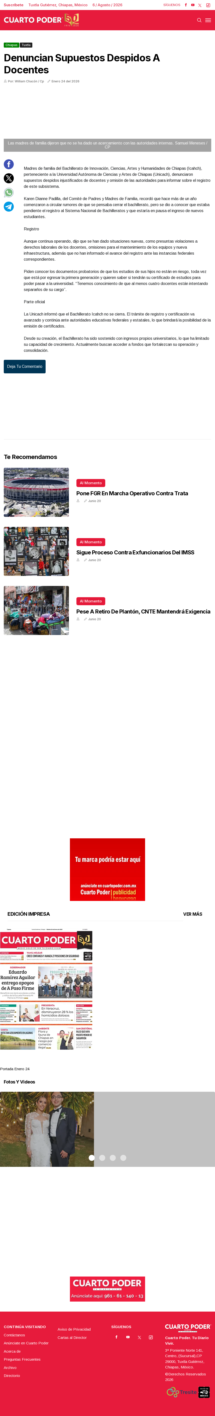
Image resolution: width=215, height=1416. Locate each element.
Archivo (10, 1367)
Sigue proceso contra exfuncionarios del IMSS (135, 552)
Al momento (91, 483)
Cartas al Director (72, 1337)
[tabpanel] (107, 1000)
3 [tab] (113, 1063)
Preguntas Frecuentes (22, 1359)
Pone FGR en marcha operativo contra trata (132, 493)
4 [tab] (123, 1063)
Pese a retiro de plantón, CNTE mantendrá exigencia (143, 611)
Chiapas (12, 45)
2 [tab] (102, 1063)
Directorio (12, 1375)
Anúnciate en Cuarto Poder (26, 1343)
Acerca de (12, 1351)
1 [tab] (92, 1063)
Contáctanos (14, 1335)
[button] (107, 989)
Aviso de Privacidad (74, 1329)
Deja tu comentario (24, 366)
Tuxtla (26, 45)
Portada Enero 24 (14, 1069)
